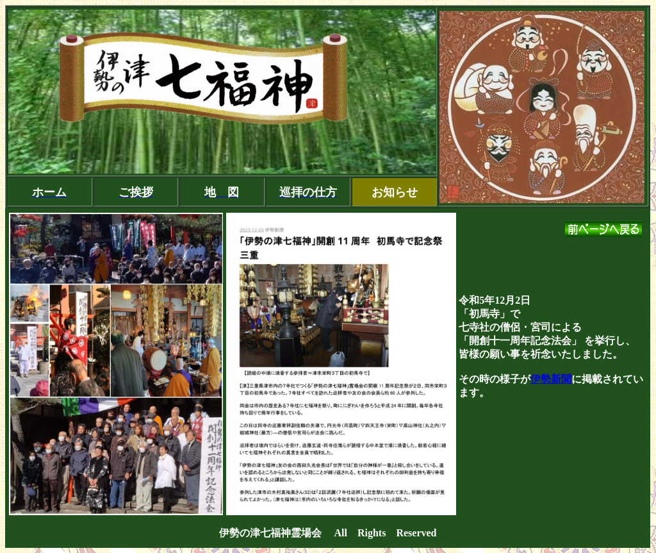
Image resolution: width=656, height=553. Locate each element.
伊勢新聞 (550, 379)
